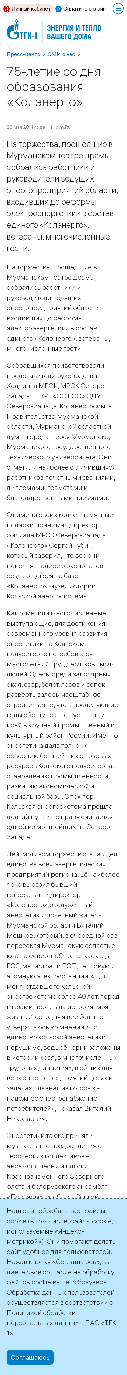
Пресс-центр (23, 54)
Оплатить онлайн (84, 8)
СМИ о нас (61, 54)
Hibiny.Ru (61, 127)
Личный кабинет (31, 8)
